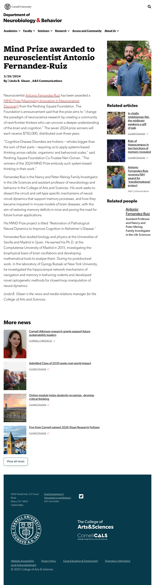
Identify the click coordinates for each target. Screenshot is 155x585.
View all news (15, 461)
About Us (110, 31)
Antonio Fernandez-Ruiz (42, 95)
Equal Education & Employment (80, 561)
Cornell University (18, 7)
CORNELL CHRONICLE (40, 341)
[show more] (19, 31)
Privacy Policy (48, 561)
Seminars (43, 31)
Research (61, 31)
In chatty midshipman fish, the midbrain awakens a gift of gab (139, 121)
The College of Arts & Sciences (96, 524)
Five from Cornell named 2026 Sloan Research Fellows (64, 427)
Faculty (27, 31)
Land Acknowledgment (23, 565)
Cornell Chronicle (37, 369)
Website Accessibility (22, 561)
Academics (10, 31)
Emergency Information (117, 561)
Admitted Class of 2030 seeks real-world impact (60, 363)
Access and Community (87, 31)
